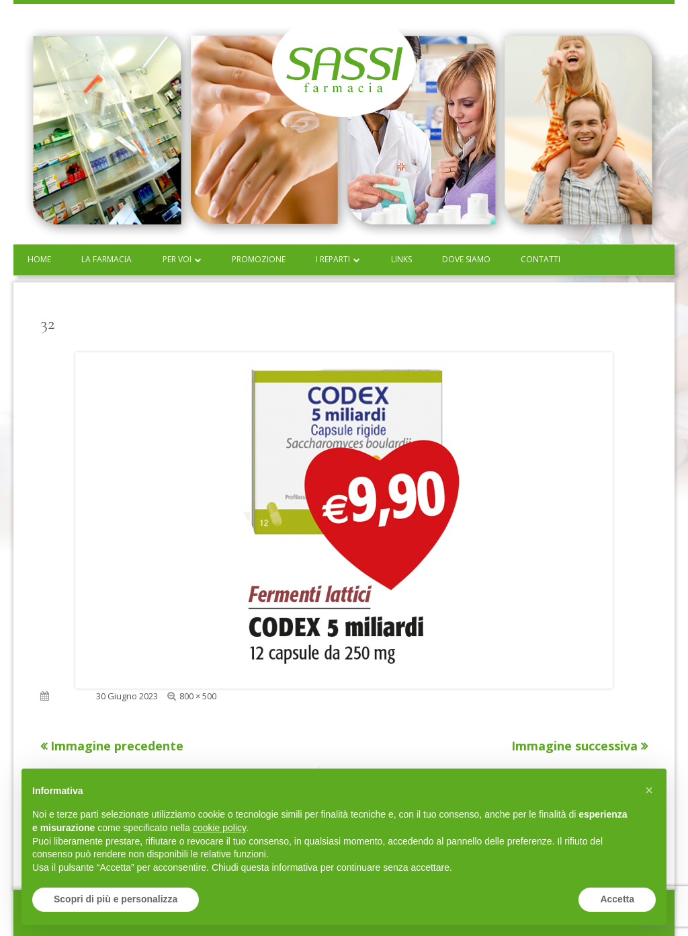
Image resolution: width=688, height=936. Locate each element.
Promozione (259, 259)
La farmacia (106, 259)
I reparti (333, 259)
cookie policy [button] (219, 827)
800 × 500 (197, 696)
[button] (649, 790)
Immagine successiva (574, 746)
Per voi (177, 259)
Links (401, 259)
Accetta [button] (617, 899)
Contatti (540, 259)
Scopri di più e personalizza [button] (115, 899)
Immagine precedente (116, 746)
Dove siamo (466, 259)
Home (39, 259)
